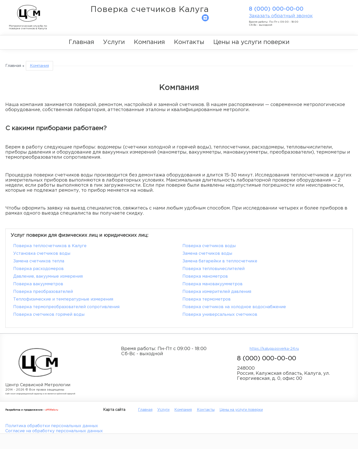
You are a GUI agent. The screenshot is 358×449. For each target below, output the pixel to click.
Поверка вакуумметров (38, 284)
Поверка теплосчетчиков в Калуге (50, 246)
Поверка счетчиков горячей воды (48, 315)
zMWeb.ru (51, 410)
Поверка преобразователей (43, 292)
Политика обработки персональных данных (51, 426)
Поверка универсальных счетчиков (219, 315)
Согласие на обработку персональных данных (54, 431)
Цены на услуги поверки (251, 42)
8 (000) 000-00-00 (276, 9)
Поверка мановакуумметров (212, 284)
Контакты (189, 42)
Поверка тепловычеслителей (213, 269)
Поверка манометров (205, 276)
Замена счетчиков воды (207, 254)
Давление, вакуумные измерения (48, 276)
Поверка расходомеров (38, 269)
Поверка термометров (206, 299)
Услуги (114, 42)
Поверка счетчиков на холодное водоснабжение (234, 307)
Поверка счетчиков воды (209, 246)
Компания (149, 42)
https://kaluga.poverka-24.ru (274, 348)
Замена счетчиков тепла (38, 261)
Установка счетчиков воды (41, 254)
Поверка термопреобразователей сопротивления (66, 307)
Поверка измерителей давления (216, 292)
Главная (81, 42)
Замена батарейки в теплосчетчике (219, 261)
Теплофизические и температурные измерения (63, 299)
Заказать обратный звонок (281, 16)
